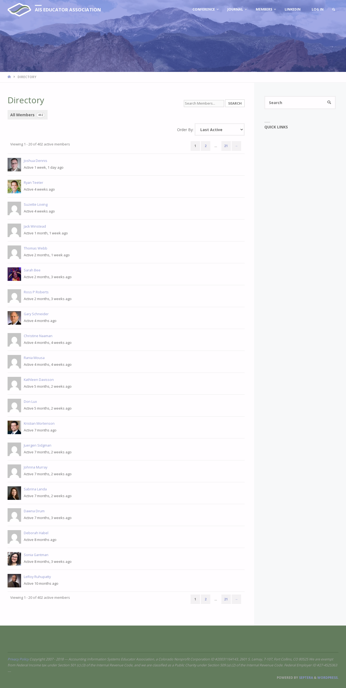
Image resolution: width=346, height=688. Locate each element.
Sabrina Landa (35, 489)
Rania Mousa (34, 357)
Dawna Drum (34, 511)
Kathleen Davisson (39, 379)
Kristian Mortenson (39, 423)
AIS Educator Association (68, 9)
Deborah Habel (36, 533)
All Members (27, 115)
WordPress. (327, 677)
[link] (333, 9)
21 (226, 146)
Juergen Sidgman (37, 445)
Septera (305, 677)
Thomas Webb (35, 248)
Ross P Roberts (36, 292)
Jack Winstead (35, 226)
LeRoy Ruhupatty (37, 576)
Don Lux (30, 401)
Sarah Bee (32, 270)
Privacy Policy (18, 659)
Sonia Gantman (36, 555)
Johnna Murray (35, 467)
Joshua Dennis (35, 160)
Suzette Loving (36, 204)
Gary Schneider (36, 314)
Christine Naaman (38, 336)
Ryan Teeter (33, 182)
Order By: (185, 129)
